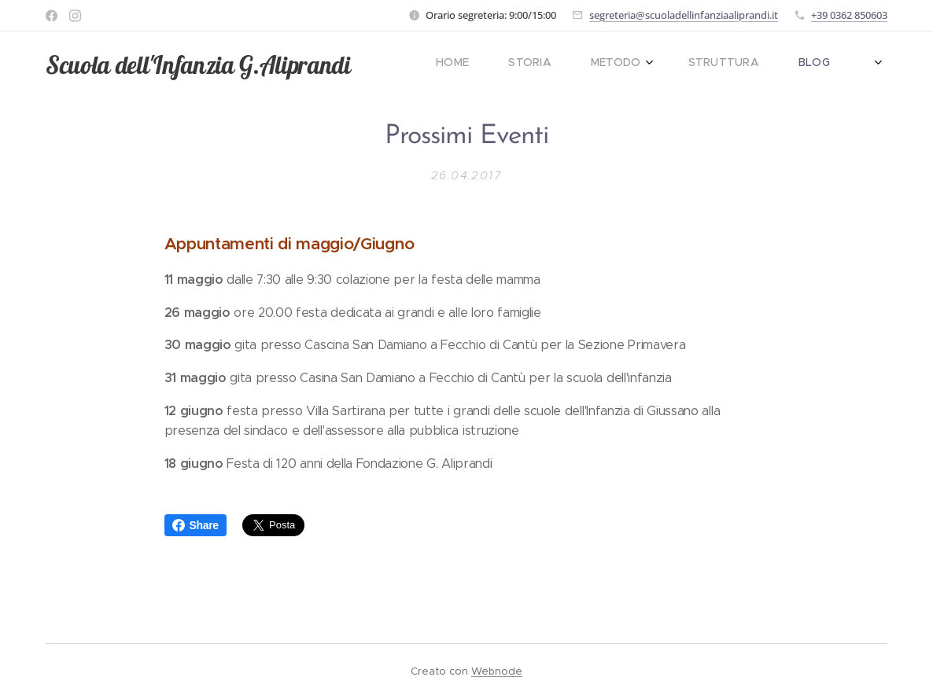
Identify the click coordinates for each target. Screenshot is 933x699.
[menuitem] (651, 63)
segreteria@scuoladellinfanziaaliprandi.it (683, 15)
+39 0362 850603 (849, 15)
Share (195, 525)
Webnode (496, 671)
